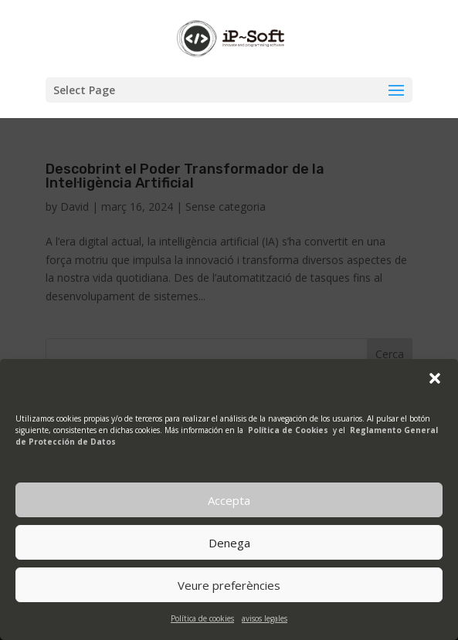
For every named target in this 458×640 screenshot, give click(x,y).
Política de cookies (202, 618)
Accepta (229, 500)
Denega (229, 542)
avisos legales (264, 618)
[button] (435, 378)
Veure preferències (229, 585)
